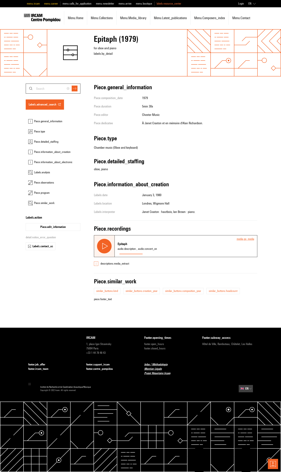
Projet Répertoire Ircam (159, 373)
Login (241, 3)
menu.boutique (144, 3)
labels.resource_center (169, 3)
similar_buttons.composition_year (183, 291)
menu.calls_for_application (77, 3)
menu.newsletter (105, 3)
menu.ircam (33, 3)
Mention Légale (155, 369)
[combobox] (53, 89)
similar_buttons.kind (107, 291)
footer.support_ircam (100, 365)
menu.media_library (133, 18)
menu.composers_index (209, 18)
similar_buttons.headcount (223, 291)
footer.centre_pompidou (101, 369)
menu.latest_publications (170, 18)
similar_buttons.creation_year (142, 291)
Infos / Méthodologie (158, 365)
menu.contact (241, 18)
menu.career (51, 3)
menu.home (75, 18)
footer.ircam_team (40, 369)
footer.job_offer (39, 365)
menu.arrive (125, 3)
